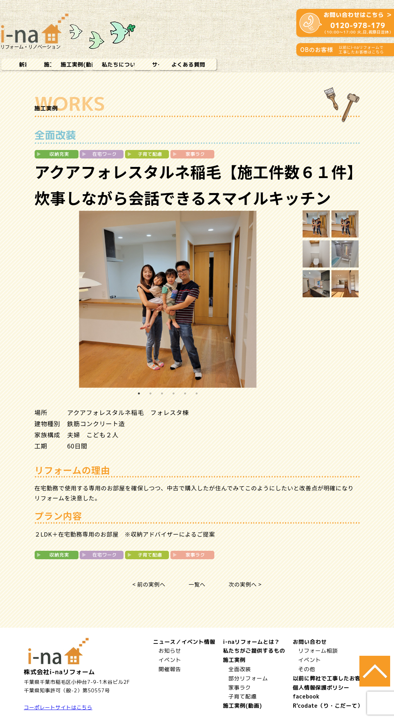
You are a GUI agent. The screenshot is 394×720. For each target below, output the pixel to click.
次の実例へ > (245, 584)
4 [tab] (173, 393)
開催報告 (169, 669)
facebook (306, 696)
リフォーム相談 (318, 650)
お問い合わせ (310, 641)
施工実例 (92, 64)
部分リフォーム (248, 678)
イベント (169, 659)
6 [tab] (196, 393)
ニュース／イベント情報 (184, 641)
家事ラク (239, 687)
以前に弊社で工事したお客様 (329, 678)
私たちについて (215, 64)
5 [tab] (185, 393)
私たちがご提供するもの (254, 650)
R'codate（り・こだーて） (328, 705)
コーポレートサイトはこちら (58, 707)
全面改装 (239, 669)
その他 (306, 669)
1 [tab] (139, 393)
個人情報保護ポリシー (321, 687)
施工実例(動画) (153, 64)
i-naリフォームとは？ (251, 641)
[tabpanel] (168, 299)
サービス (276, 64)
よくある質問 (338, 64)
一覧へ (197, 584)
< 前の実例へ (148, 584)
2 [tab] (150, 393)
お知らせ (169, 650)
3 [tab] (162, 393)
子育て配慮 (242, 696)
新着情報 (30, 64)
